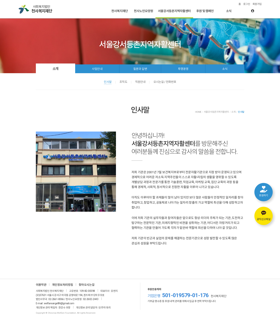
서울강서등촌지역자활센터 (174, 11)
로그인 (246, 4)
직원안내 (140, 82)
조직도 (123, 82)
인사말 (108, 82)
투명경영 (183, 69)
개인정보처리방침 (62, 285)
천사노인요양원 (143, 11)
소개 (55, 69)
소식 (229, 11)
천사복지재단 (119, 11)
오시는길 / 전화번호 (164, 82)
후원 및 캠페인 (205, 11)
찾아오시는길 (87, 285)
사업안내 (97, 69)
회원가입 (257, 4)
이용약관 (41, 285)
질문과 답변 (140, 69)
